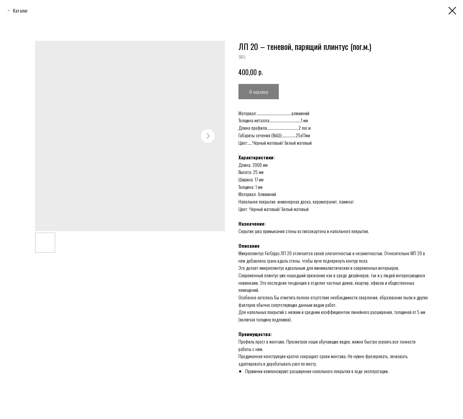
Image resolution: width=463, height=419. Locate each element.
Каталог (20, 10)
